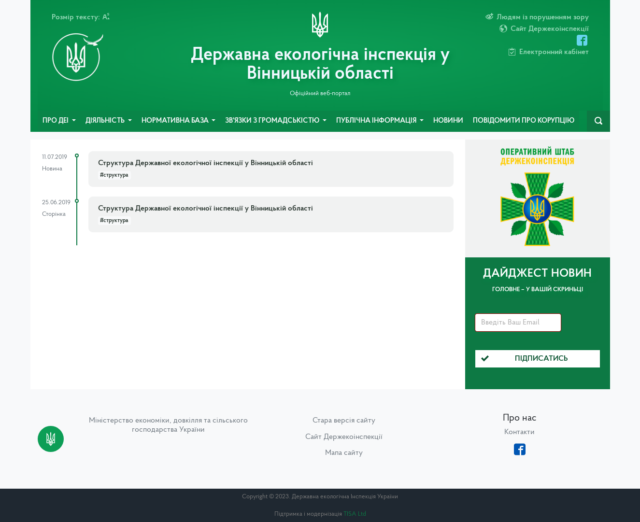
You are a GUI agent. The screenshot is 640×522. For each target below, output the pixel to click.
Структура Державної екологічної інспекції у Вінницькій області (205, 163)
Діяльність (105, 121)
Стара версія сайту (344, 420)
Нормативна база (176, 121)
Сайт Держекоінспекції (344, 437)
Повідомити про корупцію (523, 121)
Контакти (519, 432)
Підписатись (524, 359)
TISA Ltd (354, 514)
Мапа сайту (344, 453)
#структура (114, 175)
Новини (448, 121)
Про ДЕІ (56, 121)
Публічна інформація (377, 121)
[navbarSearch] (598, 121)
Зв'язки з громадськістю (273, 121)
